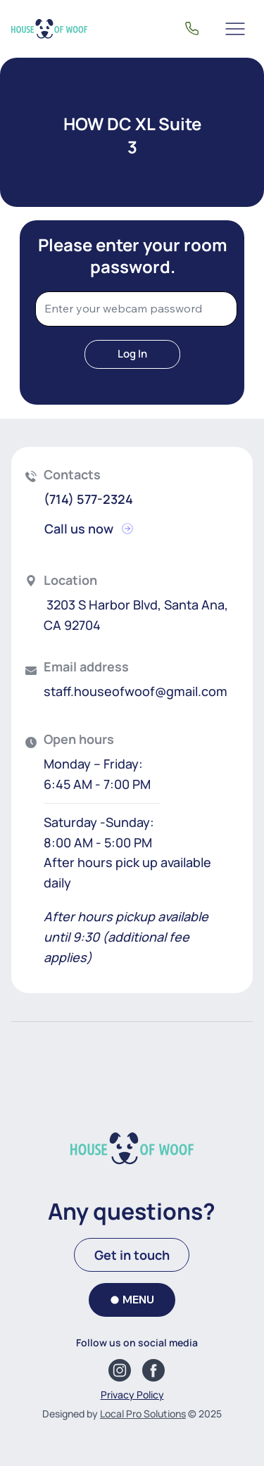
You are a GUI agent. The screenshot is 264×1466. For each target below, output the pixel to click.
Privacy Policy (132, 1394)
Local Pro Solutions (143, 1413)
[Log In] (132, 354)
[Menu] (236, 29)
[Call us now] (94, 528)
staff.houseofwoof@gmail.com (135, 691)
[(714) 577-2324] (192, 28)
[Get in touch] (131, 1255)
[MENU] (132, 1300)
